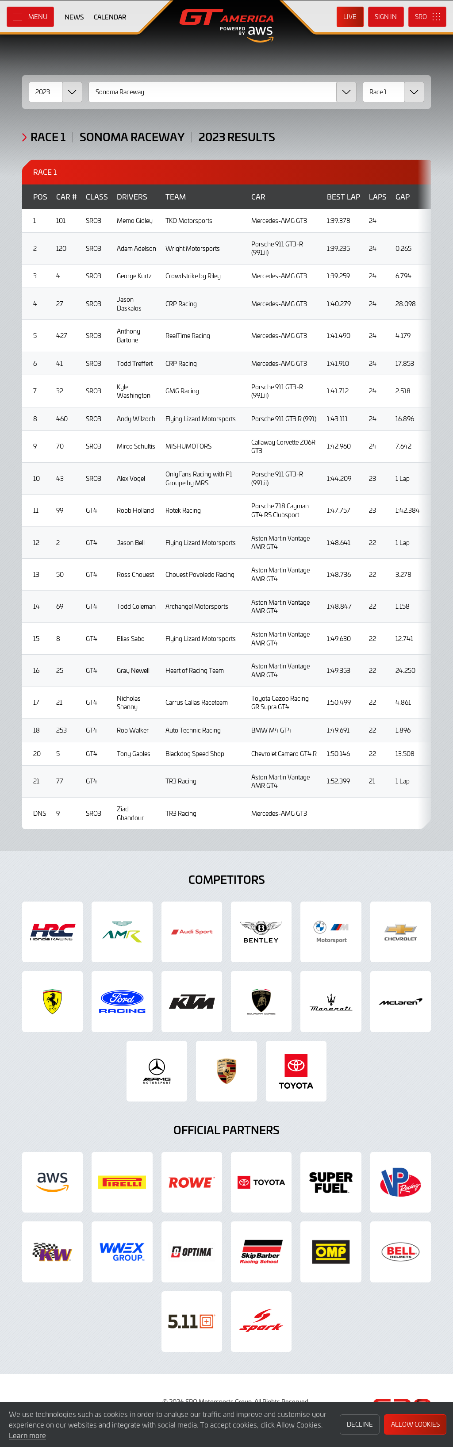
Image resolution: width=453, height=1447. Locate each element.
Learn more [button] (27, 1435)
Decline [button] (360, 1424)
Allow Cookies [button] (415, 1424)
